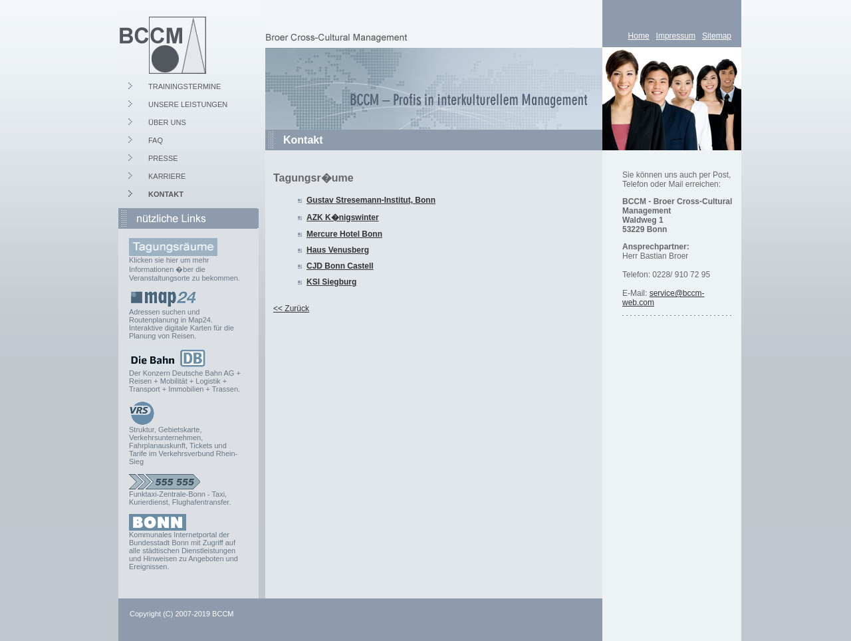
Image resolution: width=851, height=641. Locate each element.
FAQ (155, 140)
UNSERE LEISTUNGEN (187, 104)
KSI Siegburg (331, 282)
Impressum (675, 36)
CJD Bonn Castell (340, 266)
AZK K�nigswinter (342, 217)
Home (639, 36)
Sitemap (716, 36)
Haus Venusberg (337, 250)
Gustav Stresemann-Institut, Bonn (370, 200)
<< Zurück (291, 308)
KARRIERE (166, 176)
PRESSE (163, 158)
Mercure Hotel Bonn (344, 234)
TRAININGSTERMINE (184, 86)
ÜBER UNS (167, 122)
